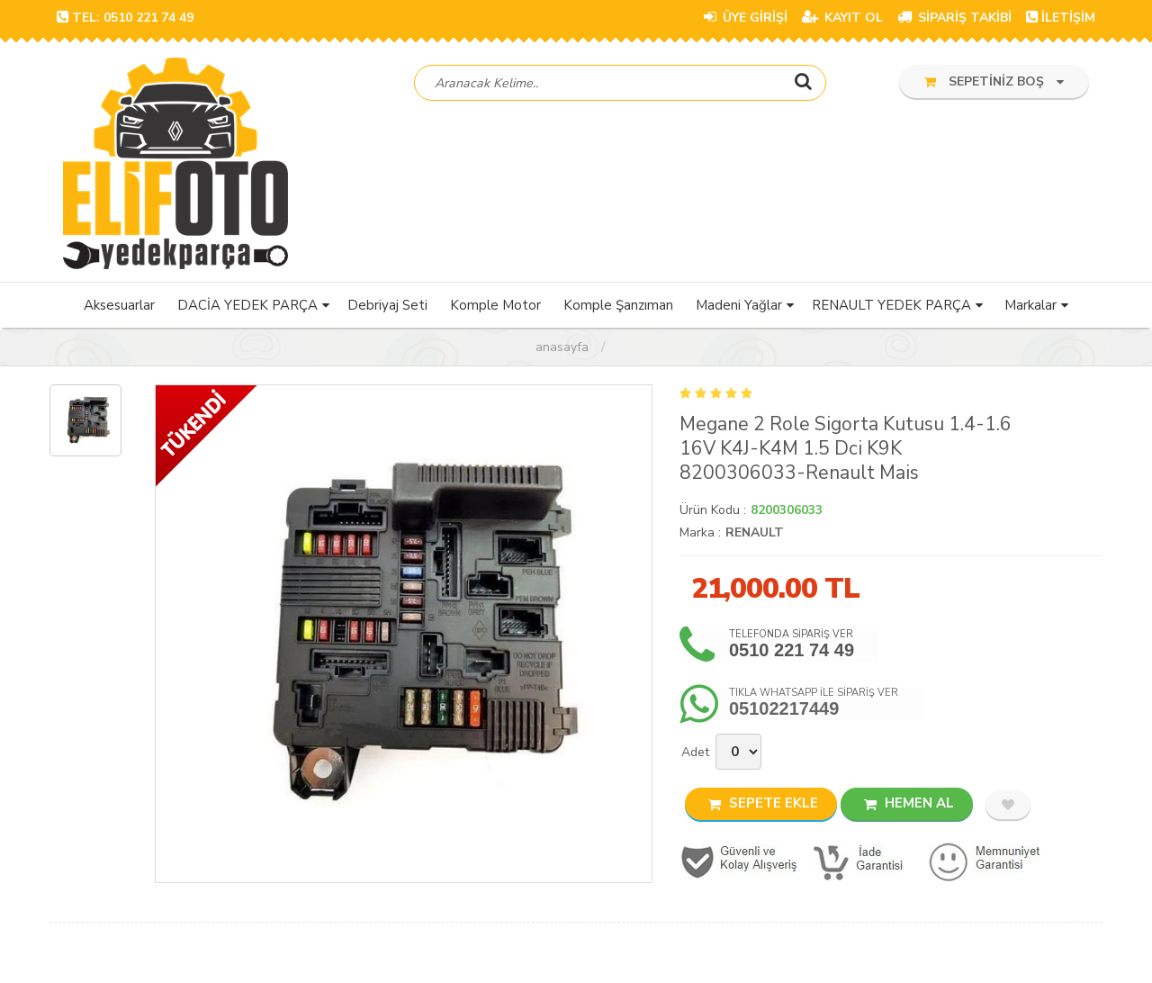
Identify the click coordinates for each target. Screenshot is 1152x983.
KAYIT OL (842, 17)
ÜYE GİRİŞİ (746, 17)
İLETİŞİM (1060, 17)
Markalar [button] (1030, 307)
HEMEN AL (909, 805)
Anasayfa (562, 348)
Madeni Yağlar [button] (739, 307)
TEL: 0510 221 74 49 (125, 17)
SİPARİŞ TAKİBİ (954, 17)
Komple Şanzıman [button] (618, 307)
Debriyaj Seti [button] (387, 307)
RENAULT (754, 534)
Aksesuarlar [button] (119, 307)
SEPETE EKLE (763, 805)
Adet (695, 753)
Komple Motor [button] (495, 307)
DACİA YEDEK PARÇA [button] (247, 307)
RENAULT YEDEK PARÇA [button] (891, 307)
